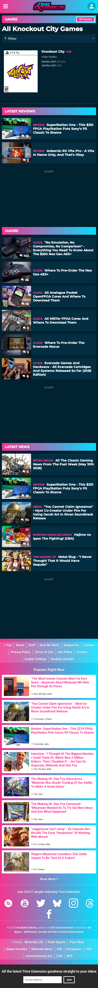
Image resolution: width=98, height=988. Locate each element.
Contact (88, 645)
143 (24, 256)
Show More (49, 879)
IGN (59, 949)
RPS (70, 956)
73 (25, 520)
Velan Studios (49, 56)
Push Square (57, 942)
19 (25, 136)
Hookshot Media (26, 927)
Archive (82, 652)
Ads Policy (65, 652)
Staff (32, 645)
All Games (85, 19)
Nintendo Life (34, 942)
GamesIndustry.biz (39, 956)
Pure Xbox (77, 942)
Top (8, 645)
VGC (89, 949)
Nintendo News (42, 949)
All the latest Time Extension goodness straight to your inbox (49, 971)
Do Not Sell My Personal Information (61, 932)
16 (25, 304)
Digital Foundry (16, 949)
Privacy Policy (20, 652)
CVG (59, 956)
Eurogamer (74, 949)
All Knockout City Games (42, 29)
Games (11, 19)
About (20, 645)
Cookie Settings (36, 659)
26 (25, 280)
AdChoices (30, 932)
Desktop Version (62, 659)
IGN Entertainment (62, 927)
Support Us (71, 645)
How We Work (49, 645)
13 (25, 568)
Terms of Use (44, 652)
